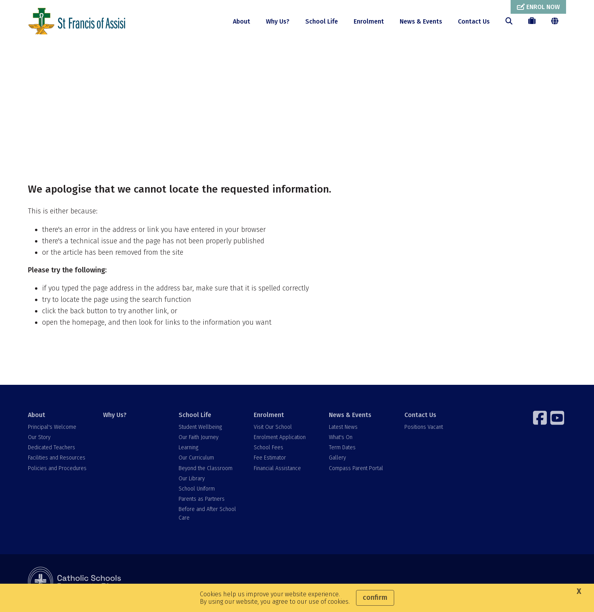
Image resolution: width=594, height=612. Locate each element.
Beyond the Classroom (205, 472)
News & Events (421, 21)
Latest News (343, 431)
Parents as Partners (202, 503)
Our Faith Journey (198, 441)
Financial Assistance (277, 472)
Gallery (337, 461)
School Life (321, 21)
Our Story (39, 441)
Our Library (192, 482)
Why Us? (278, 21)
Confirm (375, 597)
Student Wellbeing (200, 431)
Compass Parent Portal (356, 472)
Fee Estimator (270, 461)
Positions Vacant (423, 431)
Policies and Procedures (57, 472)
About (241, 21)
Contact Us (474, 21)
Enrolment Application (280, 441)
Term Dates (342, 451)
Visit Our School (273, 431)
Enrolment (369, 21)
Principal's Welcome (52, 431)
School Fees (268, 451)
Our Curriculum (196, 461)
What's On (340, 441)
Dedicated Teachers (51, 451)
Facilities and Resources (56, 461)
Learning (188, 451)
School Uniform (197, 492)
